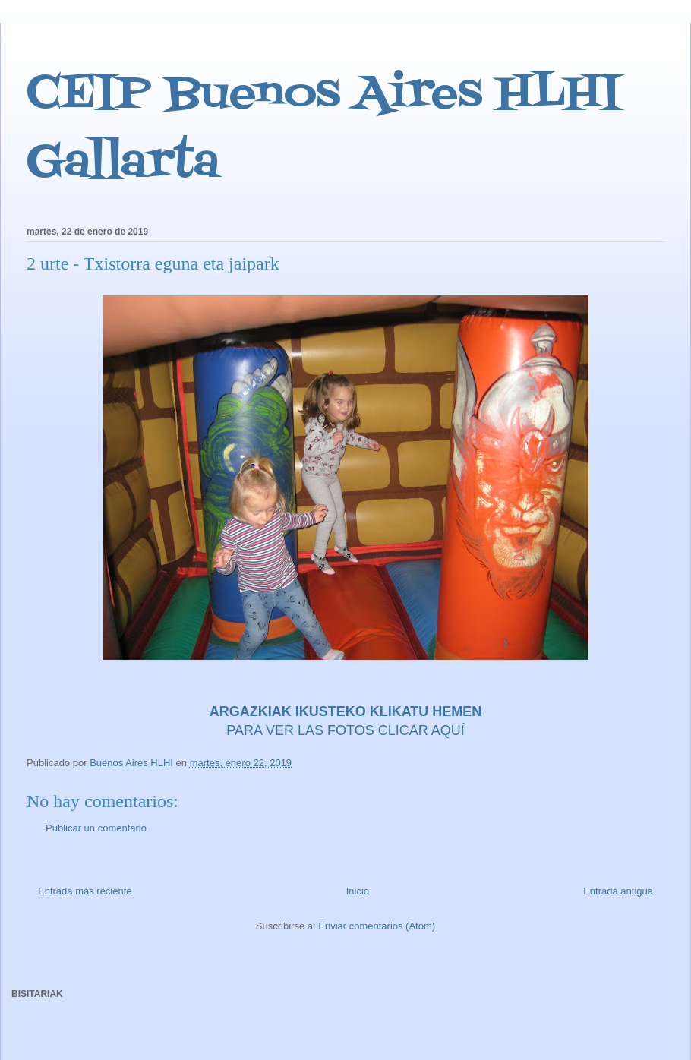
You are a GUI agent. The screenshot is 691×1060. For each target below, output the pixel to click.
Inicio (357, 891)
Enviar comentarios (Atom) (376, 926)
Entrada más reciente (85, 891)
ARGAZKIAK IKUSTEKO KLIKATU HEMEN (346, 711)
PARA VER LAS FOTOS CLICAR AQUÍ (345, 730)
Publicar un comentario (96, 828)
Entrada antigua (618, 891)
